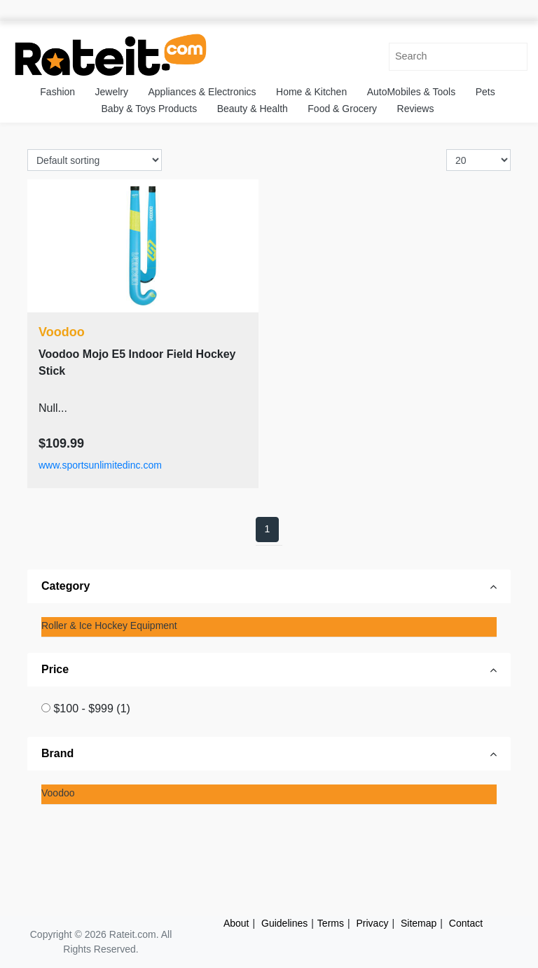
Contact (466, 923)
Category (65, 586)
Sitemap (418, 923)
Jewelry (111, 91)
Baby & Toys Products (150, 108)
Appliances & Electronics (202, 91)
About (236, 923)
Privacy (373, 923)
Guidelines (284, 923)
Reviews (415, 108)
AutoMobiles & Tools (411, 91)
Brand (57, 753)
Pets (485, 91)
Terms (330, 923)
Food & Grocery (342, 108)
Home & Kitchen (311, 91)
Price (55, 669)
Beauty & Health (252, 108)
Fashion (57, 91)
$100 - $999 (91, 708)
